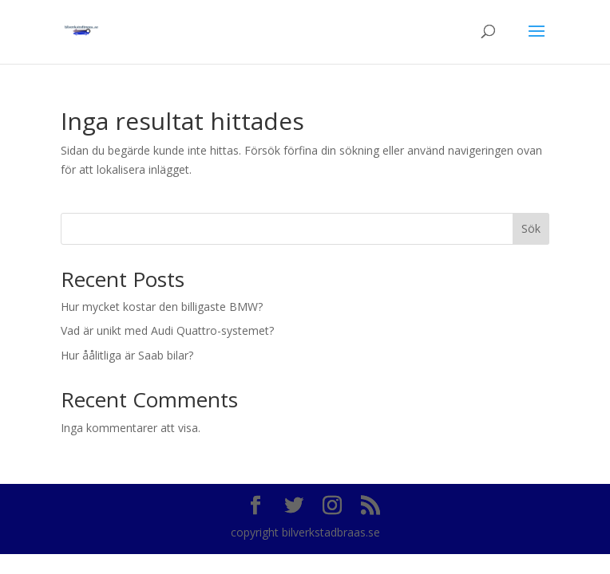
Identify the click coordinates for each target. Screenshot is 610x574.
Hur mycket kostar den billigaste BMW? (162, 306)
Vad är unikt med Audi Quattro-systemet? (167, 330)
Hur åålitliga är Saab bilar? (127, 355)
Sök (531, 228)
